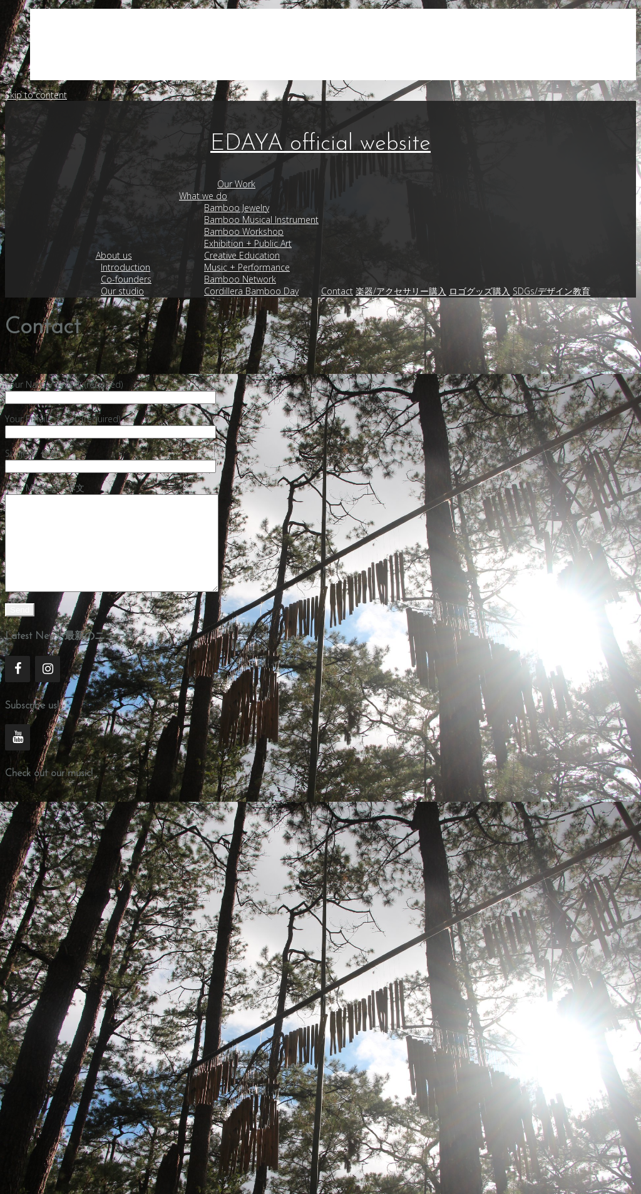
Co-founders (126, 279)
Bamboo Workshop (244, 231)
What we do (203, 196)
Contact (337, 291)
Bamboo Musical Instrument (261, 220)
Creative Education (242, 255)
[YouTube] (17, 756)
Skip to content (36, 95)
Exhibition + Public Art (248, 243)
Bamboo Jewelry (236, 208)
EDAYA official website (320, 144)
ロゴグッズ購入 (479, 291)
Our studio (122, 291)
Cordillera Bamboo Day (251, 291)
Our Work (236, 184)
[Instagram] (47, 688)
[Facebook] (17, 688)
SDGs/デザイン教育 (551, 291)
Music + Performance (247, 267)
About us (114, 255)
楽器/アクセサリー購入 (401, 291)
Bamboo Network (240, 279)
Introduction (125, 267)
